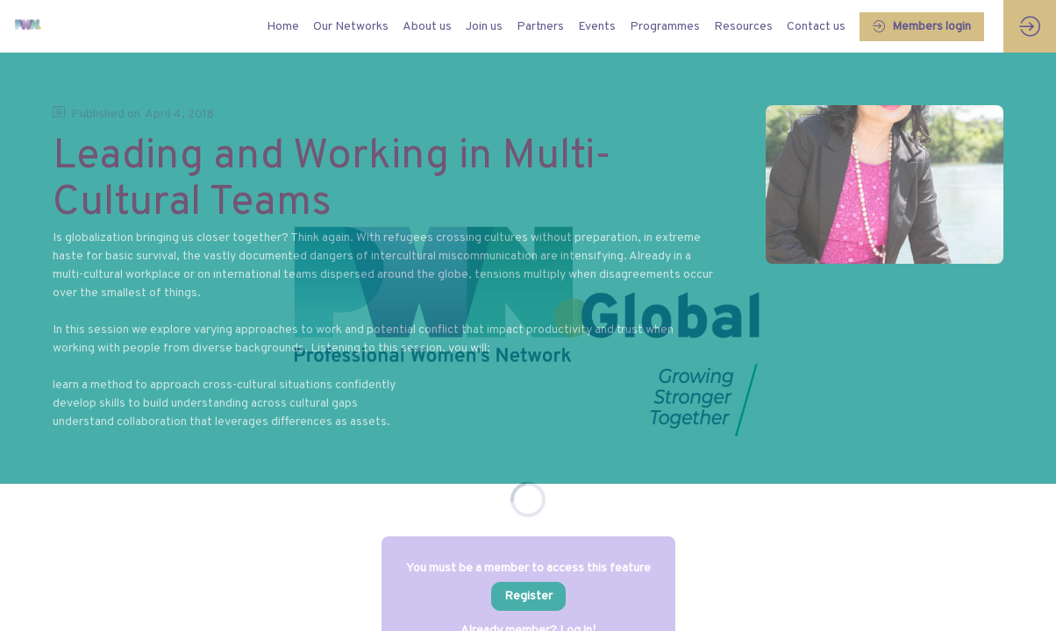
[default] (283, 26)
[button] (922, 26)
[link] (351, 26)
